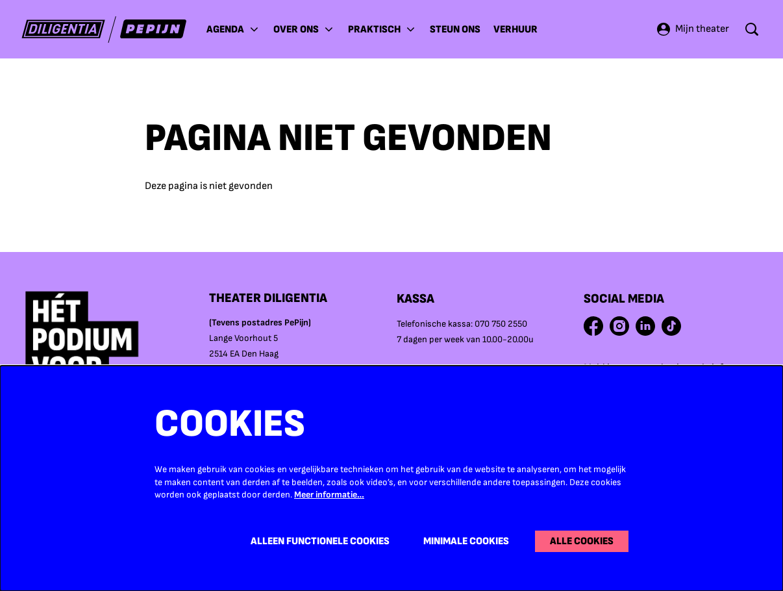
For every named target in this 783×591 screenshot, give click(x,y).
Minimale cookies (466, 541)
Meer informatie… (329, 494)
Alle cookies (582, 541)
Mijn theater (693, 29)
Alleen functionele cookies (320, 541)
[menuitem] (455, 29)
